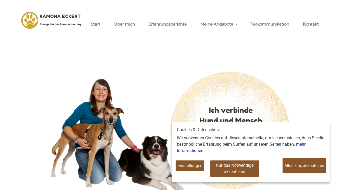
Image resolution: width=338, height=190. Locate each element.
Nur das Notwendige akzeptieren (234, 168)
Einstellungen (190, 165)
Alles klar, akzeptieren (304, 165)
